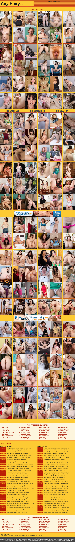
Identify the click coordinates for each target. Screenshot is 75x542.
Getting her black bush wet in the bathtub (12, 472)
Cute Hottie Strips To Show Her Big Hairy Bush (14, 475)
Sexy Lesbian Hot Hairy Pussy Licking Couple (13, 494)
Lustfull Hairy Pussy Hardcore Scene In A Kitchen (14, 501)
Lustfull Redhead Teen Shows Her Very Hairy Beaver (52, 496)
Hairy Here (16, 535)
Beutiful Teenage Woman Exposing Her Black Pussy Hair (53, 486)
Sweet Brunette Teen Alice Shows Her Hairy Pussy (14, 499)
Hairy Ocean (12, 111)
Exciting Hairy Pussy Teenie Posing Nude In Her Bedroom (53, 457)
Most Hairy (42, 437)
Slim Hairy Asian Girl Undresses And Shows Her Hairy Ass (53, 450)
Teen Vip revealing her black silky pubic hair (13, 479)
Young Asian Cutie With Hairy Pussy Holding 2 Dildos (52, 466)
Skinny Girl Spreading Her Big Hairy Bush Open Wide (52, 474)
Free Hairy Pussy (26, 438)
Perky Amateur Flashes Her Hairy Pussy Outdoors (51, 498)
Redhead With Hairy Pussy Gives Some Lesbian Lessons (16, 461)
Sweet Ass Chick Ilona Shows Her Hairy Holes (14, 474)
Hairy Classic (43, 434)
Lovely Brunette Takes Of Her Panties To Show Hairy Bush (16, 507)
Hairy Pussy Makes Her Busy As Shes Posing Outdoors (15, 455)
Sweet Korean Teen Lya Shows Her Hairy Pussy (51, 455)
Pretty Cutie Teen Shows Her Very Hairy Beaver (14, 453)
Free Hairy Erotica (63, 427)
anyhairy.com (69, 540)
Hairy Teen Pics (25, 427)
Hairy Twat (61, 435)
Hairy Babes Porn (44, 427)
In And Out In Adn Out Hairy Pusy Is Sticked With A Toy (53, 462)
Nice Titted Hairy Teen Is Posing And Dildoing (51, 459)
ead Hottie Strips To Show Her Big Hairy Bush (50, 479)
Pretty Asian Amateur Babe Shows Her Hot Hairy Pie (52, 490)
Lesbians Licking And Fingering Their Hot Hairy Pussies (16, 450)
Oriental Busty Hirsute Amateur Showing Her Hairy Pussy (53, 448)
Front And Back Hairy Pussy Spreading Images (14, 451)
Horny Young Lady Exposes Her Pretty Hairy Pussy (15, 481)
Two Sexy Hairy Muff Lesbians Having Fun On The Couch (16, 466)
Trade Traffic (37, 538)
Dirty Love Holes (44, 430)
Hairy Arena (62, 111)
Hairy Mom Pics (37, 111)
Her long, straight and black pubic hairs (12, 490)
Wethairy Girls (25, 437)
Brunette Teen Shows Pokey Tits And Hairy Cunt (51, 485)
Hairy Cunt (5, 434)
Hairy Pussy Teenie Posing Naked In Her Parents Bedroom (16, 464)
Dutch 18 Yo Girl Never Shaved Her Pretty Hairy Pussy (15, 462)
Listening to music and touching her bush (12, 505)
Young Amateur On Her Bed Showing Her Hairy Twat (15, 448)
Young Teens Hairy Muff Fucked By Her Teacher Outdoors (16, 483)
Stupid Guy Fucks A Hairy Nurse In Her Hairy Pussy (15, 457)
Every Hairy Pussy (63, 438)
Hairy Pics (40, 535)
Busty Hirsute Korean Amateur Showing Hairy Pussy (15, 485)
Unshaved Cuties (44, 432)
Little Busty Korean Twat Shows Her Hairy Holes (51, 453)
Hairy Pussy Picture (63, 429)
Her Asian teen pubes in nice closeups (11, 510)
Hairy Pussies (6, 438)
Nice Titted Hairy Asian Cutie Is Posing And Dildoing (52, 481)
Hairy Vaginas (25, 430)
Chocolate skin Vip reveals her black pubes (13, 459)
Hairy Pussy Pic (62, 434)
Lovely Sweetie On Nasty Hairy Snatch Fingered (51, 494)
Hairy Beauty (24, 429)
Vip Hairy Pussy (44, 435)
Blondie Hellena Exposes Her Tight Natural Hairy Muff (52, 483)
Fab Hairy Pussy (25, 432)
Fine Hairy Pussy (26, 435)
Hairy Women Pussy (45, 429)
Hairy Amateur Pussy (8, 432)
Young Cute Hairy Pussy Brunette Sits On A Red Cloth (52, 488)
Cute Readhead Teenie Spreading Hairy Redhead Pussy (52, 464)
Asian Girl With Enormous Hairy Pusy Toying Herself (52, 451)
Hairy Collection (62, 432)
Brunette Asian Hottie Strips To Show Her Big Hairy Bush (53, 510)
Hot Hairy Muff (62, 437)
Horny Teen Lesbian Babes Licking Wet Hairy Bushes (15, 470)
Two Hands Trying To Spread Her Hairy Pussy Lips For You (53, 492)
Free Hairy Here (25, 434)
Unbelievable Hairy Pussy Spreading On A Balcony (15, 468)
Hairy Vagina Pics (63, 430)
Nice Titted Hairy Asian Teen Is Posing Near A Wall (15, 509)
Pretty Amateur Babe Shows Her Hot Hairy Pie (51, 477)
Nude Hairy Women (7, 435)
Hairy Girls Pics (6, 437)
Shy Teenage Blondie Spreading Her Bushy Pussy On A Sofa (17, 488)
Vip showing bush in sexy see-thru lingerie (13, 496)
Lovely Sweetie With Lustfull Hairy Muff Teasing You (52, 468)
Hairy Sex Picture (44, 438)
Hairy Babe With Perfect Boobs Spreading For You (51, 505)
